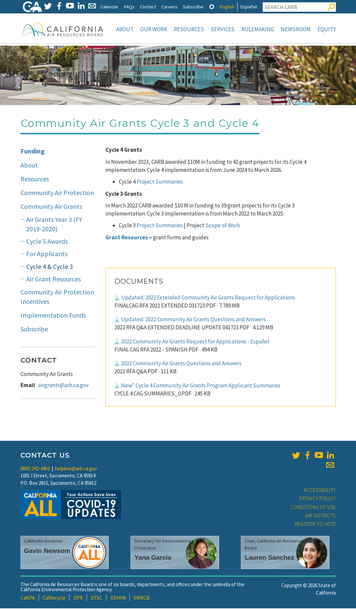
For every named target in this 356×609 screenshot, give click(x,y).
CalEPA (27, 598)
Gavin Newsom (47, 551)
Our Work (153, 29)
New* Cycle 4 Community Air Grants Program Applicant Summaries (201, 386)
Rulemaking (257, 29)
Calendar (109, 6)
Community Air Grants (51, 207)
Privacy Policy (318, 499)
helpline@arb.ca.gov (76, 469)
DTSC (96, 598)
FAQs (129, 6)
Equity (326, 29)
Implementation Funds (53, 316)
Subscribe (193, 6)
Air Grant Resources (53, 279)
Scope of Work (222, 226)
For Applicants (46, 254)
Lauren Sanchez (269, 558)
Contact (148, 6)
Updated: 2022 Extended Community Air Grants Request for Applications (208, 298)
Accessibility (320, 490)
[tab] (212, 6)
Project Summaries (159, 182)
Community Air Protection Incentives (57, 297)
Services (223, 29)
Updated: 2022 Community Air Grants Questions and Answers (193, 320)
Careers (169, 6)
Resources (189, 29)
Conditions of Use (313, 508)
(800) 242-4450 (35, 469)
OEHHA (118, 598)
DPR (78, 598)
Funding (32, 151)
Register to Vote (315, 524)
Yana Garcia (152, 558)
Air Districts (320, 516)
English (227, 6)
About (125, 29)
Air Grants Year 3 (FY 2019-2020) (54, 225)
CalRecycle (54, 598)
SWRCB (142, 598)
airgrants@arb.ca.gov (63, 385)
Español (248, 6)
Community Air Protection (57, 193)
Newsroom (296, 29)
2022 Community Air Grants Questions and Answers (181, 364)
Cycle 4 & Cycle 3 (49, 267)
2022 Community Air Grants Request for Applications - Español (195, 342)
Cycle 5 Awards (47, 242)
